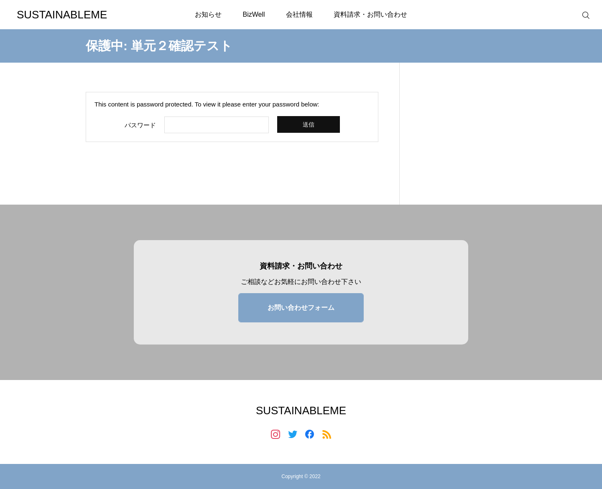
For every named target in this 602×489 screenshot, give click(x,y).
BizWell (253, 14)
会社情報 (299, 14)
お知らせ (208, 14)
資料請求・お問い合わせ (370, 14)
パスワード (140, 125)
